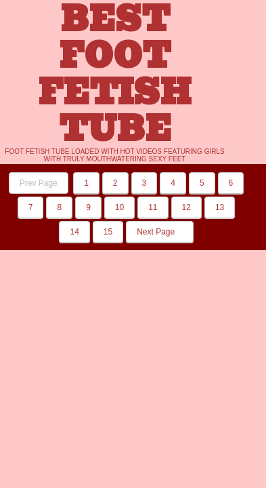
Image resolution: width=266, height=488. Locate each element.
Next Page (159, 232)
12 (186, 207)
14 (74, 232)
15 (108, 232)
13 (219, 207)
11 (152, 207)
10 (119, 207)
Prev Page (39, 183)
